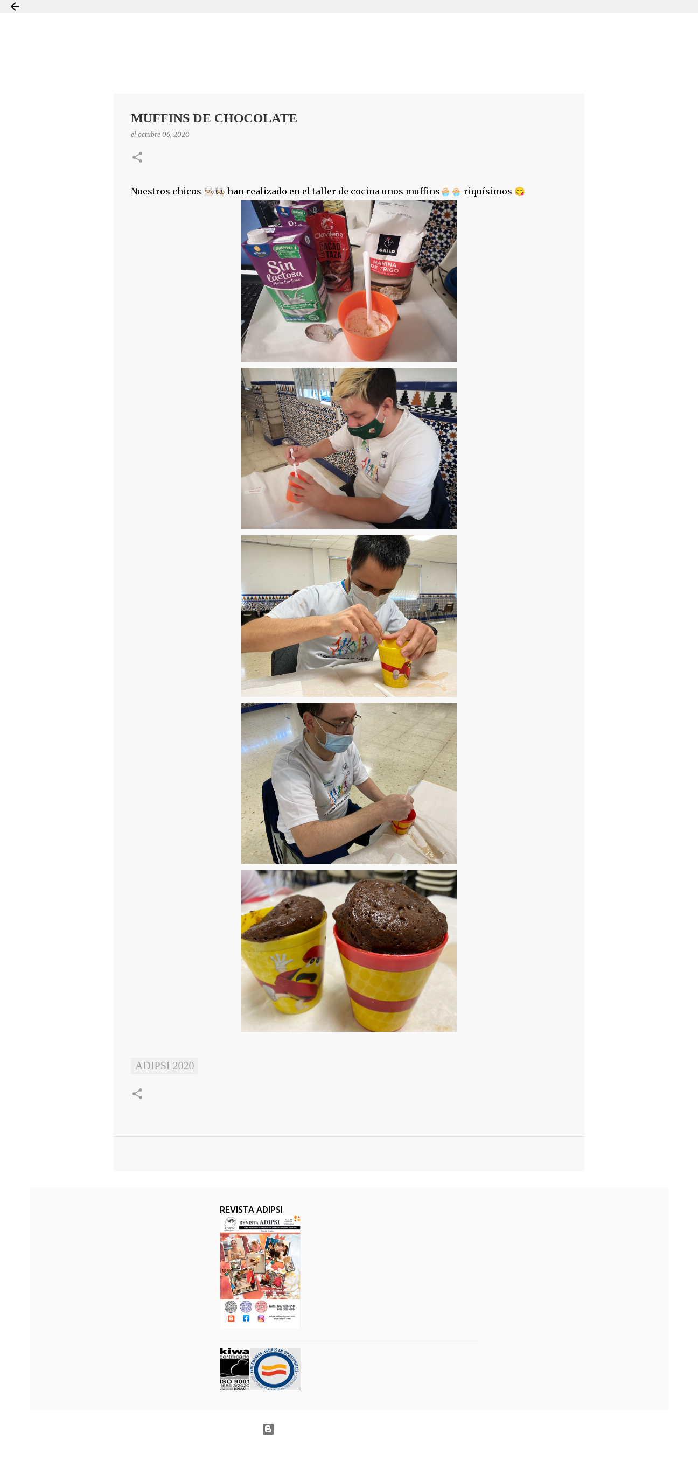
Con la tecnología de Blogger (349, 1429)
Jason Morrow (387, 1455)
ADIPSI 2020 (164, 1066)
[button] (137, 158)
